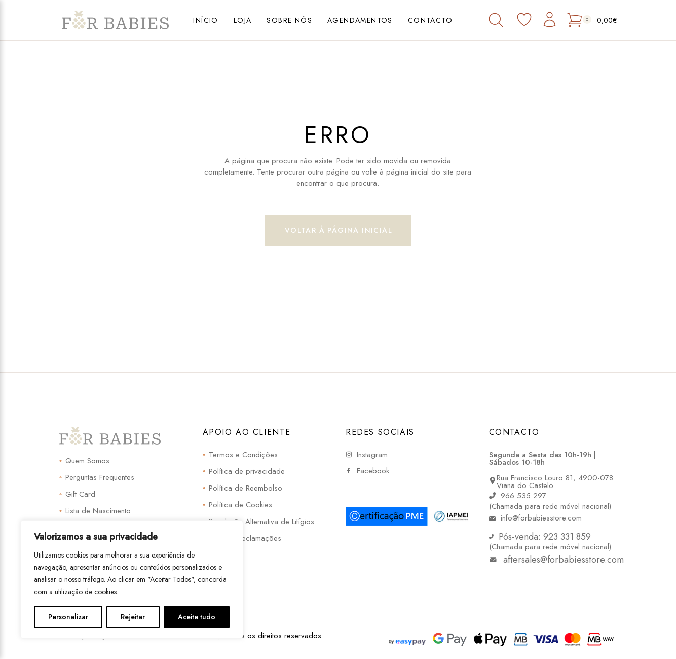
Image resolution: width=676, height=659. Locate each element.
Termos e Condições (243, 454)
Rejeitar (133, 617)
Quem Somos (87, 460)
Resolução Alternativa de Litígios (261, 521)
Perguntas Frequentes (99, 477)
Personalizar (68, 617)
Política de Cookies (240, 504)
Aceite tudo (196, 617)
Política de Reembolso (245, 488)
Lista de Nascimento (98, 510)
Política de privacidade (247, 471)
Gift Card (80, 494)
